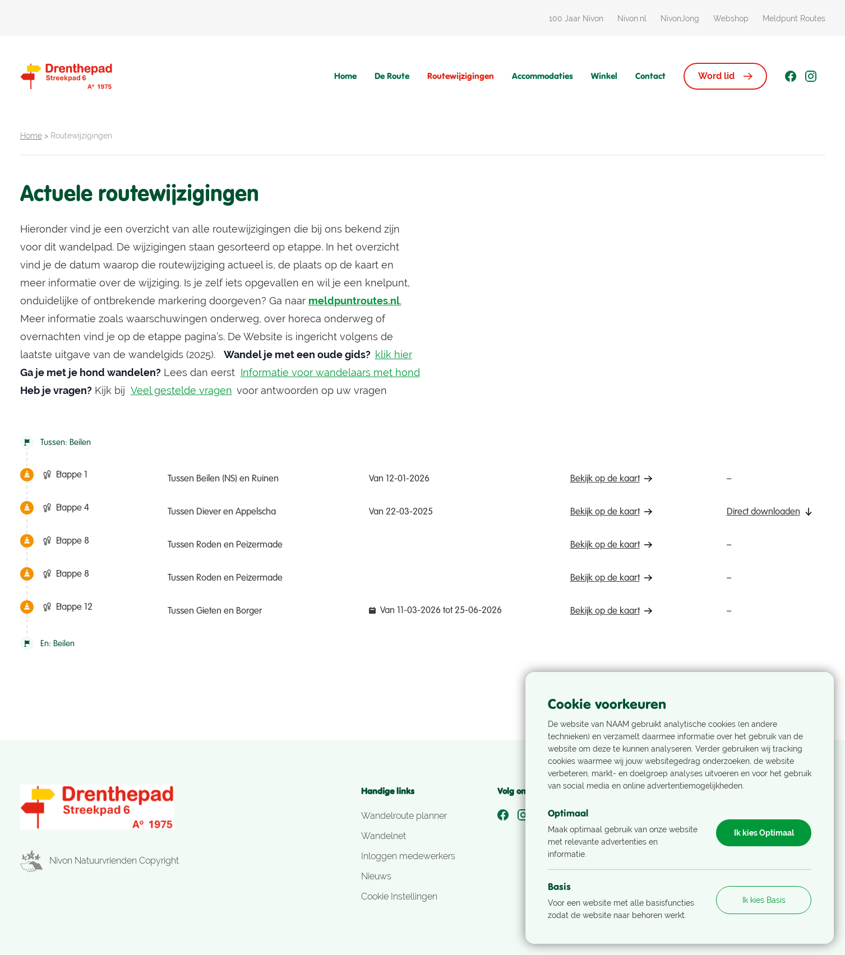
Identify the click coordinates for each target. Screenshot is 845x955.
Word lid (725, 76)
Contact (650, 76)
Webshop (731, 18)
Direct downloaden (769, 511)
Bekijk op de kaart (611, 478)
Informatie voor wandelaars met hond (330, 372)
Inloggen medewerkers (408, 856)
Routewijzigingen (460, 76)
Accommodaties (542, 76)
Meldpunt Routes (794, 18)
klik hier (393, 354)
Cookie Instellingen (399, 896)
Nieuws (376, 876)
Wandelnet (383, 836)
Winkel (604, 76)
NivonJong (680, 18)
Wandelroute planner (404, 815)
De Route (392, 76)
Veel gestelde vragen (181, 390)
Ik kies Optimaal (764, 832)
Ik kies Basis (764, 900)
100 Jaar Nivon (576, 18)
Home (345, 76)
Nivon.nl (632, 18)
